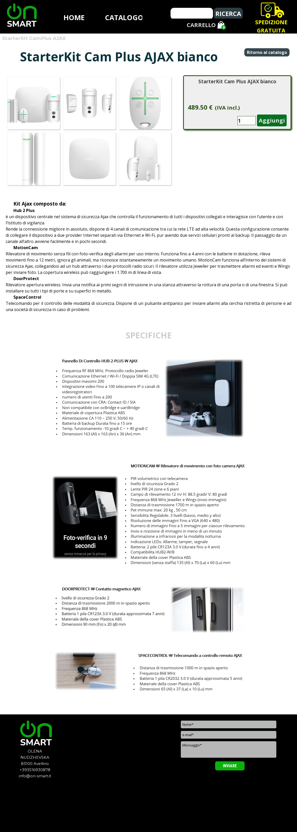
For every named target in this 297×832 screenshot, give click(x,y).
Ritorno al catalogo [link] (267, 52)
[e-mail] (228, 735)
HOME (74, 17)
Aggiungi (272, 120)
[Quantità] (246, 120)
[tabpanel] (271, 26)
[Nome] (228, 724)
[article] (237, 102)
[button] (33, 103)
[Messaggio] (228, 749)
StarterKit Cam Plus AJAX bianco (237, 81)
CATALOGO (124, 17)
